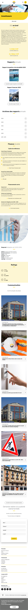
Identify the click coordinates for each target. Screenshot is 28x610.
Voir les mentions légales (6, 604)
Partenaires (3, 566)
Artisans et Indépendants (5, 559)
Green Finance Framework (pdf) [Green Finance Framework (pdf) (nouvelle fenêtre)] (14, 168)
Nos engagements (4, 576)
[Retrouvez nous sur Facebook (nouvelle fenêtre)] (2, 589)
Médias (2, 578)
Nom (4, 522)
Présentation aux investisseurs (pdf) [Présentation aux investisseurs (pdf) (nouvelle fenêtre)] (14, 198)
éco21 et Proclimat (4, 569)
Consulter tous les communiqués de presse (14, 502)
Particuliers (3, 548)
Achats (2, 581)
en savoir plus (23, 595)
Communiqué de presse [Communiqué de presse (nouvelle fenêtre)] (14, 208)
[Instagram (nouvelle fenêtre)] (10, 589)
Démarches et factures (5, 550)
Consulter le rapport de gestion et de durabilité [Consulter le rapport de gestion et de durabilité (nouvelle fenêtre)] (14, 83)
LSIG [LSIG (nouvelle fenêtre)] (4, 36)
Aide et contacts (4, 554)
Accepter (14, 606)
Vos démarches (3, 568)
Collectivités (3, 562)
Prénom (4, 526)
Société (4, 530)
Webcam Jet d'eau (4, 582)
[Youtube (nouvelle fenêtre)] (5, 589)
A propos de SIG (4, 574)
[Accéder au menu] (3, 2)
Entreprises (3, 560)
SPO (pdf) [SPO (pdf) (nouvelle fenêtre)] (4, 179)
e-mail (4, 534)
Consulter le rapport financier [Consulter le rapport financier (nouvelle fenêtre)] (14, 103)
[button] (25, 2)
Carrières (2, 577)
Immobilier (3, 563)
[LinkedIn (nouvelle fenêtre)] (8, 589)
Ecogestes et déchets (4, 553)
